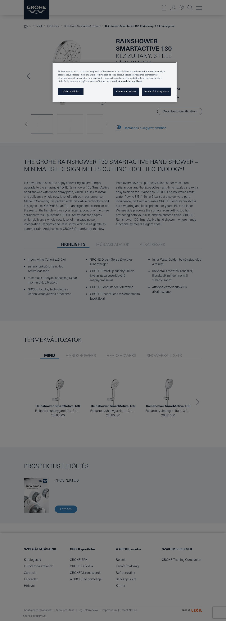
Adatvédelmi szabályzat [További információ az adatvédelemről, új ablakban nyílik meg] (130, 81)
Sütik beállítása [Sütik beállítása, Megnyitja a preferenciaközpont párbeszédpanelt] (70, 91)
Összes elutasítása (126, 91)
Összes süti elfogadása (156, 91)
